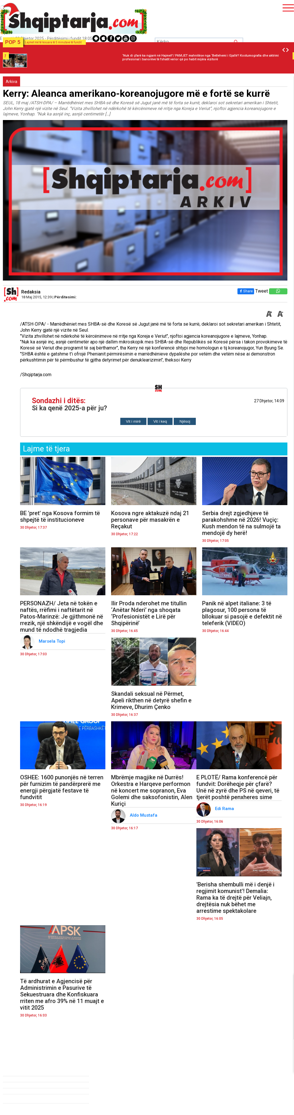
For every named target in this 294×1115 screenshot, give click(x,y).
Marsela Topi (52, 641)
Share (246, 291)
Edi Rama (225, 808)
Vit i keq (160, 421)
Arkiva (11, 81)
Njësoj (184, 421)
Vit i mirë (133, 421)
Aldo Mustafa (144, 815)
